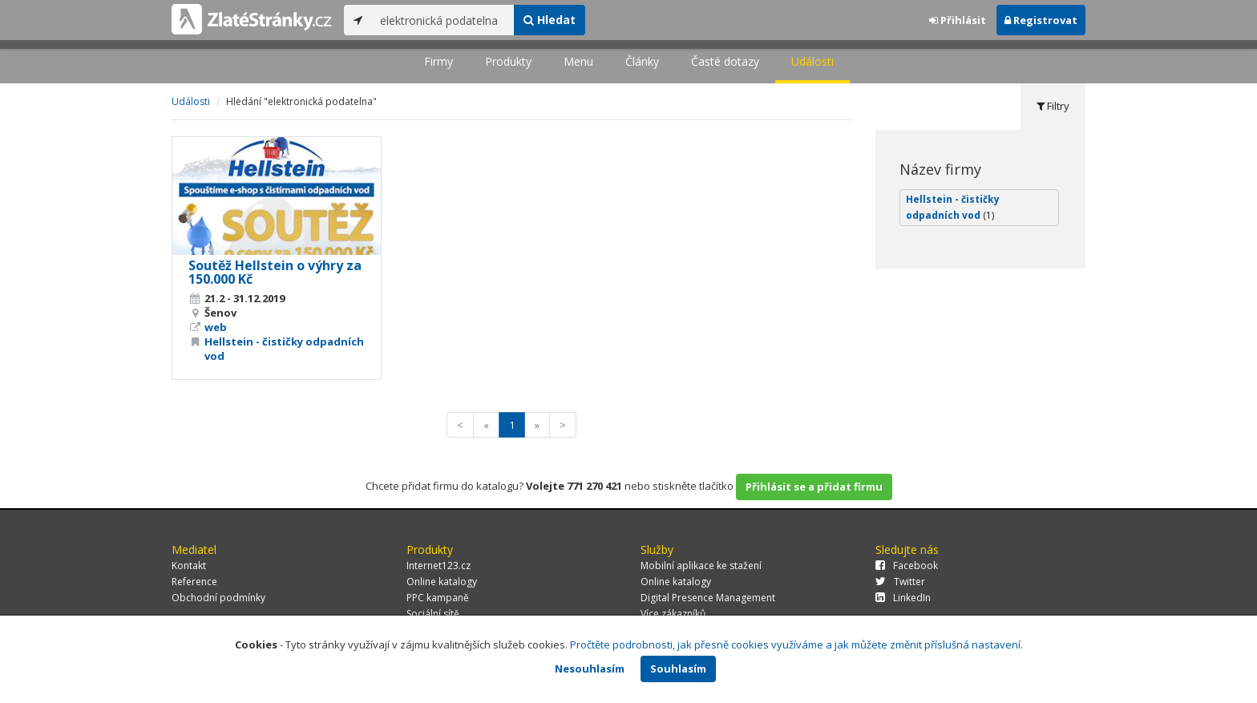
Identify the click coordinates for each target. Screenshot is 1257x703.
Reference (194, 581)
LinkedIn (903, 597)
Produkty (508, 61)
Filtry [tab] (1053, 106)
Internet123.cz (438, 565)
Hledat (549, 19)
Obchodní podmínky (218, 597)
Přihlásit (957, 20)
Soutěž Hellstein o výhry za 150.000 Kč (275, 273)
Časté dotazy (725, 61)
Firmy (438, 61)
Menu (578, 61)
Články (642, 61)
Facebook (906, 565)
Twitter (900, 581)
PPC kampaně (437, 597)
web (215, 327)
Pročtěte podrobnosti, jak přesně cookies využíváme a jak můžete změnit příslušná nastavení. (796, 644)
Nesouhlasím (589, 668)
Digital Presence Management (708, 597)
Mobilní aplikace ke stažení (701, 565)
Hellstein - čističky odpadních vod (953, 207)
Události (812, 61)
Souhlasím (678, 668)
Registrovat (1040, 20)
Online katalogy (441, 581)
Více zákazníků (673, 613)
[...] (443, 20)
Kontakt (189, 565)
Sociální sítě (432, 613)
